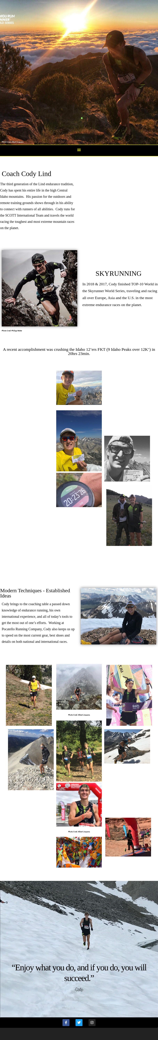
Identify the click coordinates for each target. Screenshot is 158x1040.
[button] (79, 150)
